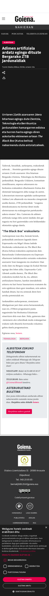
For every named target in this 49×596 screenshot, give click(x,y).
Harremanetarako (21, 523)
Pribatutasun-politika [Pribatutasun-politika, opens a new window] (27, 551)
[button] (24, 555)
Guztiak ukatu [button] (24, 586)
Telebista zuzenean (37, 34)
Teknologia (9, 339)
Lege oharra (31, 513)
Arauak (32, 518)
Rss (34, 523)
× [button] (46, 528)
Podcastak (17, 34)
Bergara (24, 339)
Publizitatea (19, 518)
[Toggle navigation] (3, 18)
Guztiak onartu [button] (24, 579)
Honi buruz (17, 513)
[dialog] (24, 560)
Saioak (5, 34)
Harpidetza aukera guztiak (19, 411)
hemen (19, 333)
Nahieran (24, 27)
